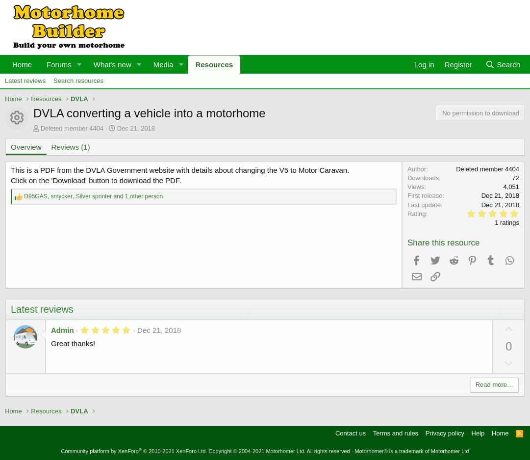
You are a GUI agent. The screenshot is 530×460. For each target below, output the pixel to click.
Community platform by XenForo (134, 451)
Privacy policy (445, 433)
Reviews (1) (70, 147)
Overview (26, 147)
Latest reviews (25, 80)
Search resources (78, 80)
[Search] (502, 64)
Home (22, 64)
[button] (79, 64)
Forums (59, 64)
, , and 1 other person (93, 196)
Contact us (350, 433)
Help (478, 433)
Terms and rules (395, 433)
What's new (112, 64)
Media (163, 64)
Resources (214, 64)
